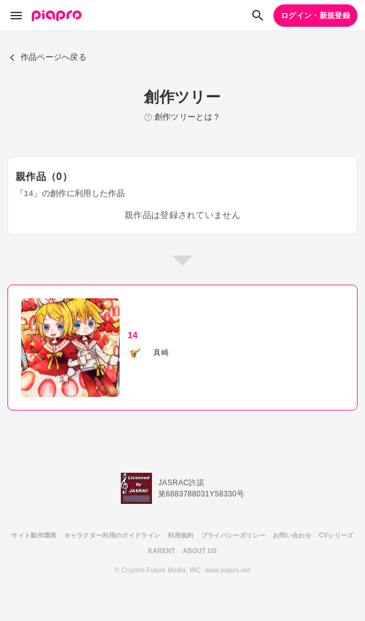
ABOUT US (200, 551)
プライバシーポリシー (233, 535)
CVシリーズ (336, 535)
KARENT (162, 551)
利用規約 (180, 535)
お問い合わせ (292, 535)
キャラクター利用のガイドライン (112, 535)
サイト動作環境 (33, 535)
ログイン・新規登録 (315, 15)
